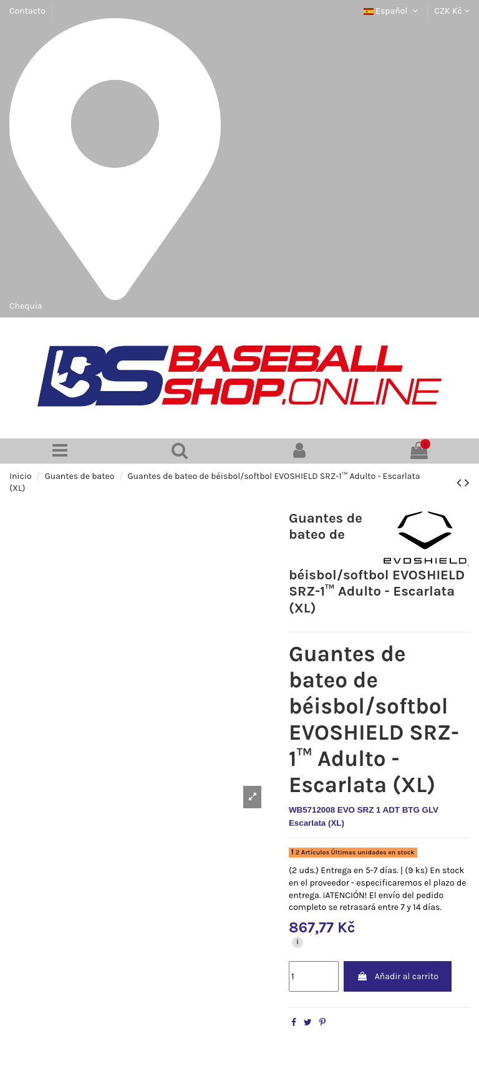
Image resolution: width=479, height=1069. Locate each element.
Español (392, 11)
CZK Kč (452, 11)
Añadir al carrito (397, 976)
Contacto (27, 11)
